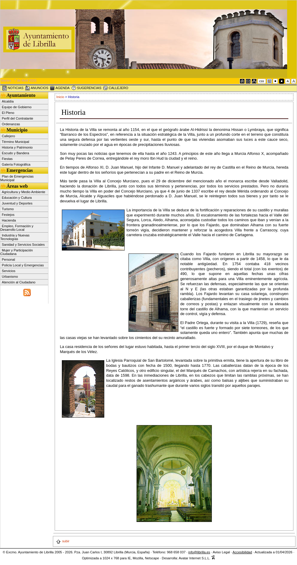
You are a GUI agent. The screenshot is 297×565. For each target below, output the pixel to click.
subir (62, 541)
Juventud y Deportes (17, 203)
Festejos (8, 214)
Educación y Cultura (17, 197)
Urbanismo (10, 276)
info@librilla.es (199, 552)
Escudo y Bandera (15, 153)
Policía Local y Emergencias (23, 265)
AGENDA (60, 88)
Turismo (8, 209)
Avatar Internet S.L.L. (197, 558)
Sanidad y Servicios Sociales (23, 244)
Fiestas (7, 159)
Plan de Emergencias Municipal (16, 178)
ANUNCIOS (36, 88)
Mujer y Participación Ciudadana (16, 252)
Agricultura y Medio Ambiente (23, 192)
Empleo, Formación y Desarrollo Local (16, 227)
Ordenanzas (11, 124)
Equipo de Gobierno (17, 107)
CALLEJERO (115, 88)
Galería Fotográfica (16, 164)
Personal (8, 259)
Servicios (8, 271)
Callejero (8, 136)
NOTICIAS (13, 88)
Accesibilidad (242, 552)
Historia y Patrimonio (17, 147)
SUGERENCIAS (86, 88)
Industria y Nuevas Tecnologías (15, 237)
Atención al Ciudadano (19, 282)
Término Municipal (15, 141)
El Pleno (8, 112)
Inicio (60, 97)
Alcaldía (8, 101)
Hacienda (9, 220)
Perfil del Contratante (17, 118)
